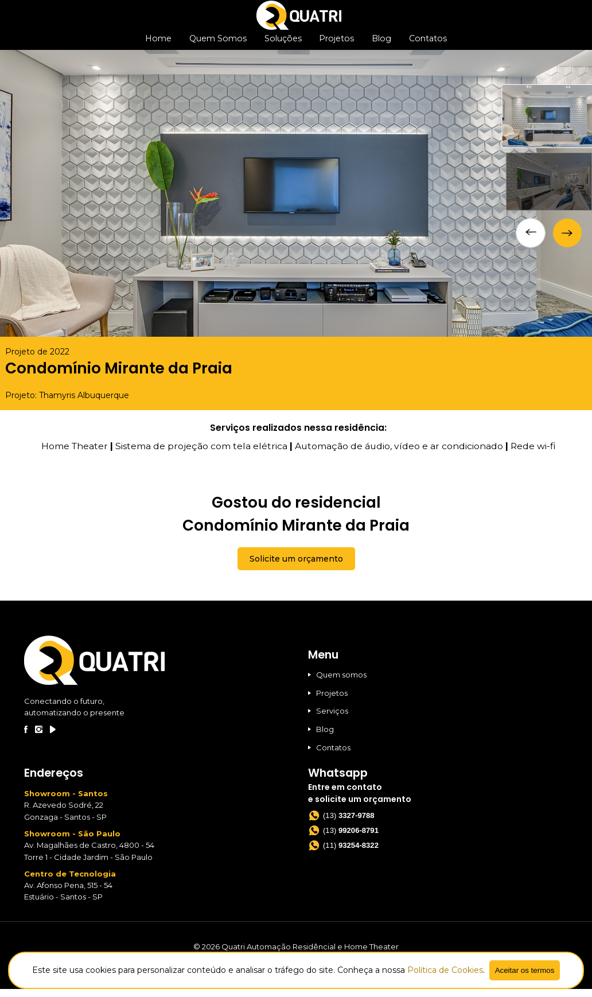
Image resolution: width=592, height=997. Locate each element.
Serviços (328, 718)
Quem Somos (220, 43)
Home (161, 43)
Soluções (284, 43)
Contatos (425, 43)
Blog (380, 43)
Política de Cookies (445, 970)
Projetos (336, 43)
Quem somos (337, 682)
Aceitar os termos (525, 970)
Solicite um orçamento (296, 566)
